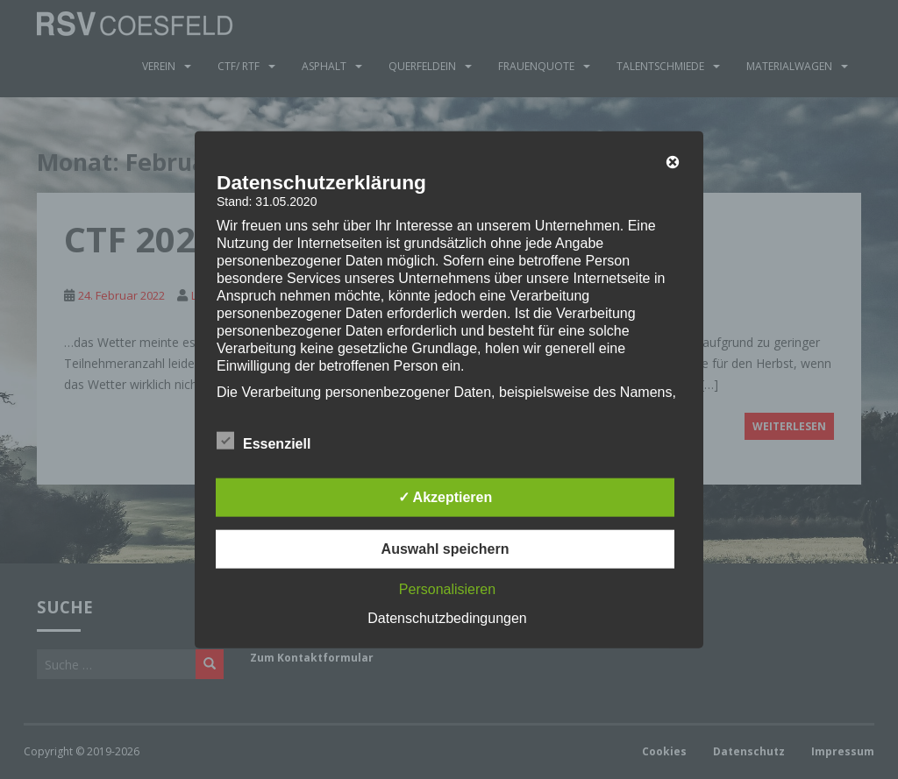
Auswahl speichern (445, 549)
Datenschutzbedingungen (446, 618)
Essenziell (263, 441)
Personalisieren (447, 589)
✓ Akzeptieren (445, 497)
